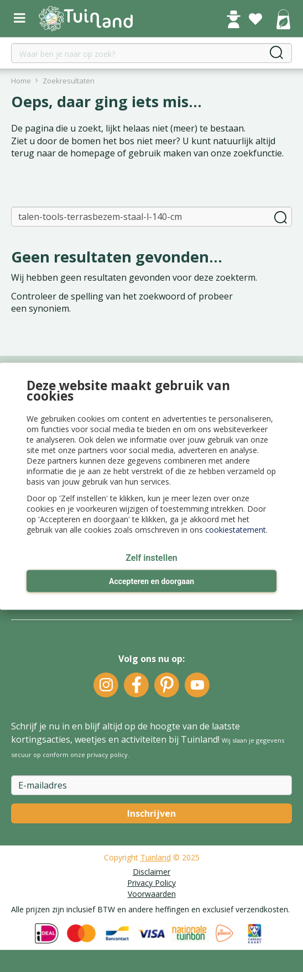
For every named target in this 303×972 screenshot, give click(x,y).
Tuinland (155, 857)
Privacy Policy (151, 883)
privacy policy (107, 754)
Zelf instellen (151, 558)
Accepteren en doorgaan (151, 581)
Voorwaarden (152, 894)
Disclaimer (151, 871)
